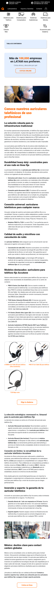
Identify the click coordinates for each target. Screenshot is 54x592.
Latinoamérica (12, 9)
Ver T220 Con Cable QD (20, 309)
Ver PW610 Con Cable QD (16, 296)
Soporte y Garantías (27, 9)
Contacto (39, 9)
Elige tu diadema (27, 402)
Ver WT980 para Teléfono (16, 336)
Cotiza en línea (27, 585)
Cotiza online (25, 71)
